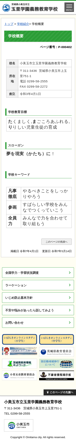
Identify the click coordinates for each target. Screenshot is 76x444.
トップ (8, 24)
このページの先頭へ (56, 241)
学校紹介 (23, 24)
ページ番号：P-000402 (56, 47)
